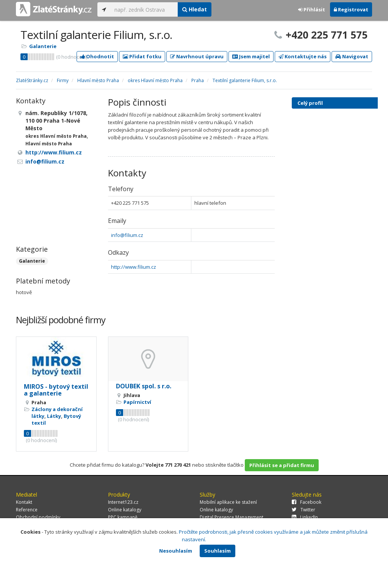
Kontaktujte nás (302, 56)
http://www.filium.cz (133, 266)
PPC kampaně (123, 517)
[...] (144, 9)
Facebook (306, 502)
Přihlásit (311, 9)
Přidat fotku (142, 56)
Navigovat (351, 56)
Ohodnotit (97, 56)
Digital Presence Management (231, 517)
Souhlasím (217, 550)
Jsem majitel (251, 56)
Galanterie (42, 46)
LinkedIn (305, 517)
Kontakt (24, 502)
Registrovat (351, 9)
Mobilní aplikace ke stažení (228, 502)
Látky (54, 416)
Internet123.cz (123, 502)
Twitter (303, 509)
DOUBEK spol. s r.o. (143, 386)
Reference (27, 509)
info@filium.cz (127, 235)
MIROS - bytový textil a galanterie (56, 389)
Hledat (194, 9)
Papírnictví (137, 402)
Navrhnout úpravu (197, 56)
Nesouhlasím (175, 550)
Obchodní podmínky (38, 517)
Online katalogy (124, 509)
